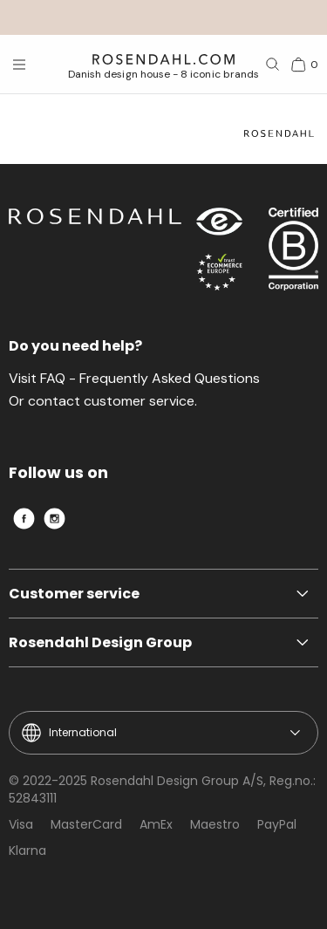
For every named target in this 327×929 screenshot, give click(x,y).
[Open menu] (19, 64)
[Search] (272, 64)
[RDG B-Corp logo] (293, 253)
